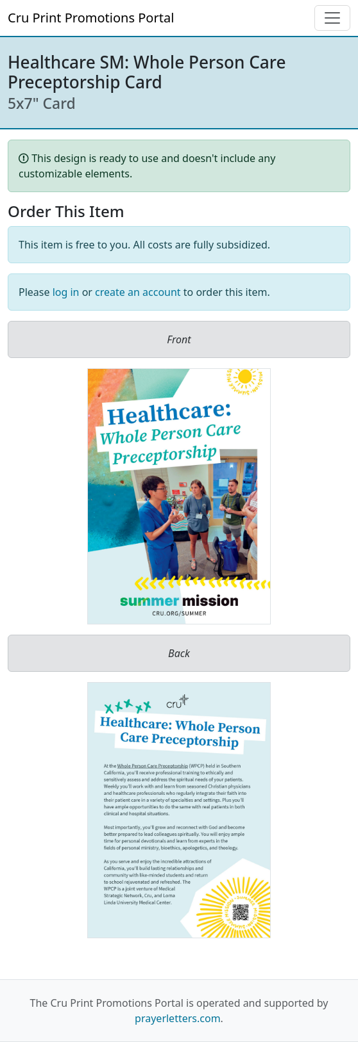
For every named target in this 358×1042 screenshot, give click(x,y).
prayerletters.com (178, 1018)
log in (66, 292)
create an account (138, 292)
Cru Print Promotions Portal (91, 17)
